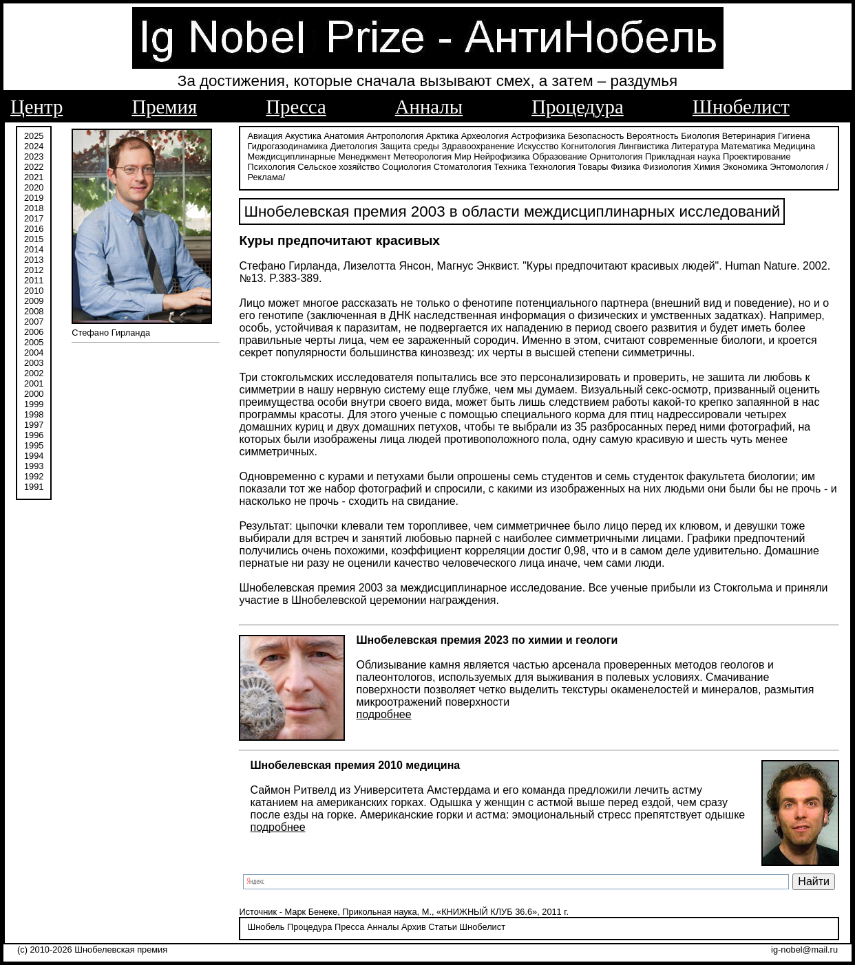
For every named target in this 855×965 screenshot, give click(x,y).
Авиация (264, 136)
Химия (706, 167)
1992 (33, 476)
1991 (33, 486)
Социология (406, 167)
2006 (33, 332)
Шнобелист (741, 107)
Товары (593, 167)
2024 (33, 146)
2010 (33, 290)
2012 (33, 270)
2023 (33, 156)
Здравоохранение (477, 146)
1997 (33, 425)
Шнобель (265, 927)
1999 (33, 404)
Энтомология (796, 167)
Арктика (442, 136)
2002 (33, 373)
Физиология (667, 167)
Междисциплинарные (291, 156)
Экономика (744, 167)
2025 (33, 136)
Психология (271, 167)
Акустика (303, 136)
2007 (33, 321)
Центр (36, 107)
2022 (33, 167)
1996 (33, 435)
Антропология (394, 136)
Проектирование (757, 156)
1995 (33, 445)
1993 (33, 466)
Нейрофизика (501, 156)
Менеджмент (364, 156)
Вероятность (652, 136)
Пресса (296, 107)
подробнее (383, 714)
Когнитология (588, 146)
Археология (485, 136)
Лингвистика (643, 146)
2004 (33, 352)
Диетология (354, 146)
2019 (33, 198)
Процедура (577, 107)
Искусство (537, 146)
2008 (33, 311)
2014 (33, 249)
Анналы (429, 107)
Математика (746, 146)
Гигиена (794, 136)
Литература (695, 146)
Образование (559, 156)
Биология (700, 136)
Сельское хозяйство (338, 167)
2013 (33, 259)
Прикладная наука (682, 156)
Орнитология (615, 156)
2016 (33, 229)
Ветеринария (749, 136)
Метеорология (422, 156)
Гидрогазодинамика (287, 146)
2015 (33, 239)
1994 (33, 456)
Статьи (442, 927)
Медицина (794, 146)
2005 (33, 342)
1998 (33, 414)
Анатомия (344, 136)
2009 (33, 301)
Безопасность (596, 136)
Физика (625, 167)
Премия (164, 107)
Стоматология (463, 167)
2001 (33, 383)
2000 (33, 394)
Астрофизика (538, 136)
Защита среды (409, 146)
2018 (33, 208)
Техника (510, 167)
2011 (33, 280)
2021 (33, 177)
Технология (552, 167)
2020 (33, 187)
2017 (33, 218)
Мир (463, 156)
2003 (33, 363)
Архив (413, 927)
